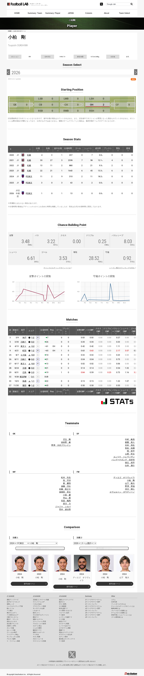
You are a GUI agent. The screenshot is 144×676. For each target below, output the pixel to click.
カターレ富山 (37, 626)
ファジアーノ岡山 (12, 634)
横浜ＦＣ (36, 617)
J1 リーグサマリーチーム (93, 600)
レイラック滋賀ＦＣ (65, 617)
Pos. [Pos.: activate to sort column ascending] (52, 331)
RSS (133, 79)
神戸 (24, 337)
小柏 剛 (131, 480)
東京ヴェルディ (12, 613)
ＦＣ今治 (36, 634)
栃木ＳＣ (62, 602)
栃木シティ (36, 613)
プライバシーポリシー (70, 661)
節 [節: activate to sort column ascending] (10, 331)
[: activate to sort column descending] (10, 149)
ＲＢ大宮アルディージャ (41, 615)
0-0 (32, 355)
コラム (113, 600)
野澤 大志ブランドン (61, 445)
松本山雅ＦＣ (63, 608)
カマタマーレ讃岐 (65, 628)
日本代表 (114, 602)
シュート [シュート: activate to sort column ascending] (88, 149)
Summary (88, 596)
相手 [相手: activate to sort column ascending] (23, 331)
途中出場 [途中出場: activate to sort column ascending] (58, 149)
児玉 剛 (67, 439)
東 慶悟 (67, 483)
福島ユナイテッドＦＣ (66, 600)
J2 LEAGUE (36, 596)
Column (88, 13)
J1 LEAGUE (10, 596)
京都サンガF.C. (11, 626)
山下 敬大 (130, 483)
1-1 (32, 381)
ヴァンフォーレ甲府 (39, 621)
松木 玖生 (66, 477)
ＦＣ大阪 (62, 619)
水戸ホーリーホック (13, 602)
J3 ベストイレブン (91, 617)
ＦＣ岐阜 (62, 615)
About (106, 13)
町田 (24, 350)
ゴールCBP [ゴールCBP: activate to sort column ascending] (134, 330)
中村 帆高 (130, 439)
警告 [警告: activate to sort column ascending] (118, 149)
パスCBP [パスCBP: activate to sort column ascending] (89, 331)
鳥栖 (24, 381)
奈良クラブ (62, 621)
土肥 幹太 (130, 454)
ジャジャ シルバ (63, 506)
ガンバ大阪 (10, 628)
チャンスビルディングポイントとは (57, 268)
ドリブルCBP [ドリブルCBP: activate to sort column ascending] (107, 330)
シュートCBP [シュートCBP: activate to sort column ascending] (125, 330)
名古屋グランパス (12, 623)
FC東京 (29, 176)
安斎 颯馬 (66, 501)
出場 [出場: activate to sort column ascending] (38, 149)
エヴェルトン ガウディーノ (122, 492)
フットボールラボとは (118, 604)
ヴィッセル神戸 (12, 632)
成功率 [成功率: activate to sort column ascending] (98, 149)
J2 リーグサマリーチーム (93, 606)
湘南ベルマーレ (38, 619)
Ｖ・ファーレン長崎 (13, 641)
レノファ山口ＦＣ (65, 626)
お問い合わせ (90, 661)
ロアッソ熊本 (63, 637)
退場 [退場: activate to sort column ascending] (128, 149)
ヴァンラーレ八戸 (38, 602)
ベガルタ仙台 (37, 604)
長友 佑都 (130, 448)
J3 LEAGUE (62, 596)
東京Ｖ (23, 346)
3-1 (32, 377)
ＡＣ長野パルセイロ (65, 610)
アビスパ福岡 (11, 639)
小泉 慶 (67, 495)
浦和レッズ (10, 604)
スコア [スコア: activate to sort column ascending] (31, 331)
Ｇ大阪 (23, 355)
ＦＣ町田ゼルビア (12, 615)
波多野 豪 (66, 442)
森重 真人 (130, 442)
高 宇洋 (67, 480)
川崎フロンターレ (12, 617)
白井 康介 (130, 465)
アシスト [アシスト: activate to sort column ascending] (108, 149)
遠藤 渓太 (66, 486)
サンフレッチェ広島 (13, 637)
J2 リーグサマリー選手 (92, 608)
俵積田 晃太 (65, 492)
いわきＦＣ (36, 610)
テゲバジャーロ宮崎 (39, 641)
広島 (24, 372)
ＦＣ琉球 (62, 641)
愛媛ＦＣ (62, 630)
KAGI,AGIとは (115, 608)
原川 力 (67, 503)
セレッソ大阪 (11, 630)
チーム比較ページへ (40, 548)
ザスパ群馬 (62, 604)
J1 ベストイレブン (91, 604)
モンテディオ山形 (38, 608)
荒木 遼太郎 (65, 509)
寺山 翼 (67, 498)
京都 (24, 368)
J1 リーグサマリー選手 (92, 602)
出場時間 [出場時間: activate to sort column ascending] (68, 149)
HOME (17, 13)
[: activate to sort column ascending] (15, 149)
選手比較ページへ (104, 548)
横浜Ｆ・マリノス (12, 619)
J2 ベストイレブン (91, 610)
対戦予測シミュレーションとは (121, 615)
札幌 (29, 155)
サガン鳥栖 (36, 637)
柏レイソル (10, 608)
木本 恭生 (130, 445)
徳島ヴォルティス (38, 632)
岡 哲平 (131, 451)
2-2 (32, 346)
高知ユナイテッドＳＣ (66, 632)
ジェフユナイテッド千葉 (15, 606)
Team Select (124, 13)
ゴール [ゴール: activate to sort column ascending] (78, 149)
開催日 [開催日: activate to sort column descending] (15, 331)
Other (113, 596)
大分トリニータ (38, 639)
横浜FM (23, 377)
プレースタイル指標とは (119, 610)
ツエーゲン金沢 (64, 613)
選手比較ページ (29, 584)
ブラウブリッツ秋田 (39, 606)
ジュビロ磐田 (37, 628)
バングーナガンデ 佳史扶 (123, 460)
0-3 (32, 342)
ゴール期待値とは (117, 617)
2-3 (32, 372)
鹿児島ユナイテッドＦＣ (67, 639)
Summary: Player (52, 13)
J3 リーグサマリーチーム (93, 613)
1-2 (32, 337)
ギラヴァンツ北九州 (65, 634)
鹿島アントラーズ (12, 600)
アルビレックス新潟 (39, 623)
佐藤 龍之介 (65, 489)
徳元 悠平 (130, 462)
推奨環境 (59, 661)
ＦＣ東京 (10, 610)
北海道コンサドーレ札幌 (41, 600)
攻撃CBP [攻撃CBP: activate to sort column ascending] (81, 331)
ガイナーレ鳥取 (64, 623)
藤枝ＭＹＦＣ (37, 630)
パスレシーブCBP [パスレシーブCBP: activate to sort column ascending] (116, 330)
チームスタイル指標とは (119, 613)
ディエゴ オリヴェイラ (124, 477)
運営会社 (82, 661)
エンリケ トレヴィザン (124, 457)
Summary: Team (35, 13)
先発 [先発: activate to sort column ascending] (48, 149)
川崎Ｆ (23, 342)
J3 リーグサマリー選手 (92, 615)
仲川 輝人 (130, 489)
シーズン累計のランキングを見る (122, 268)
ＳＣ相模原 (62, 606)
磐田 (24, 385)
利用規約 (52, 661)
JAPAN (71, 13)
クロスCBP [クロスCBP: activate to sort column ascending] (98, 330)
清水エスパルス (12, 621)
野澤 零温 (130, 486)
